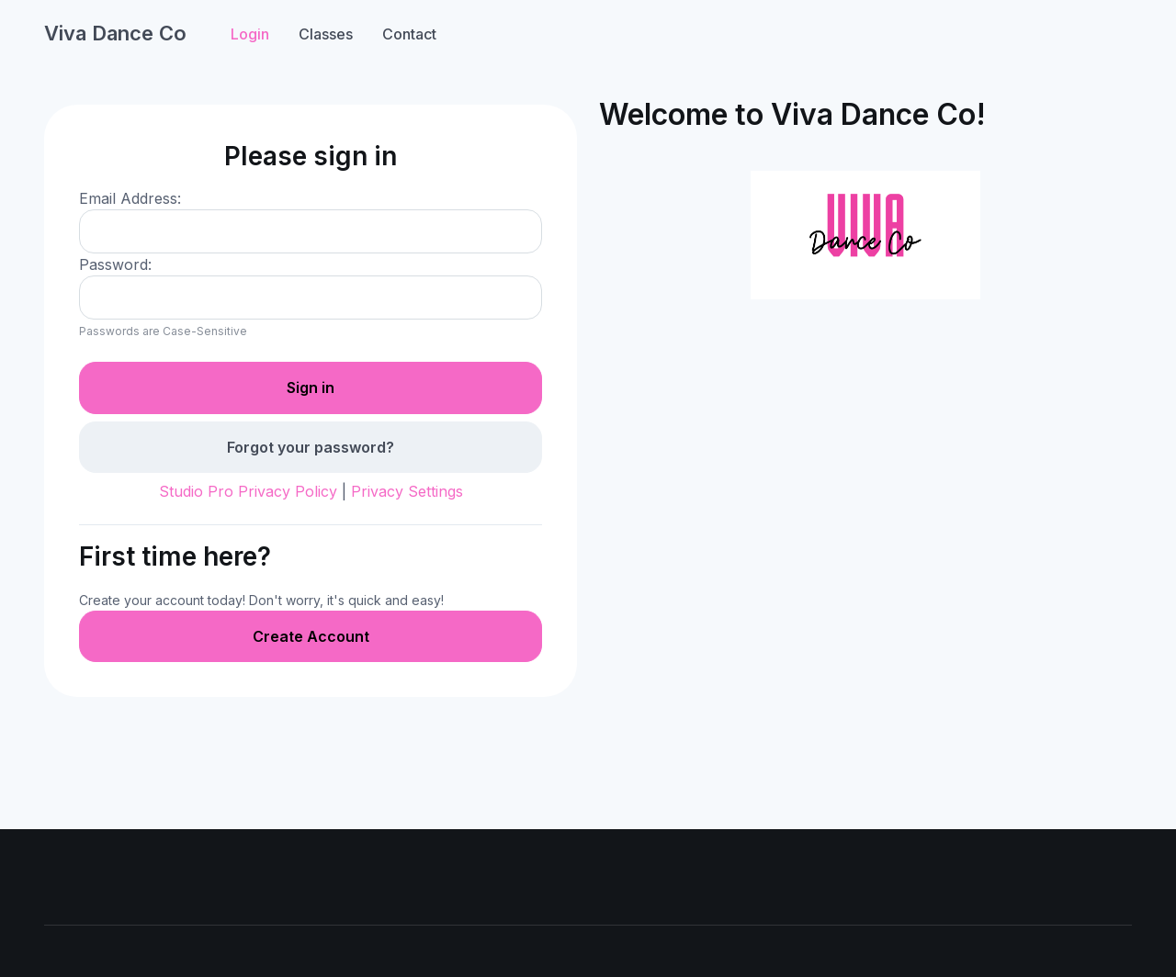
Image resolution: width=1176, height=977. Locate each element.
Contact (409, 34)
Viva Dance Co (115, 33)
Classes (326, 34)
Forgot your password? (310, 447)
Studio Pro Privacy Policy (248, 491)
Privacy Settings (407, 491)
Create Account (311, 636)
